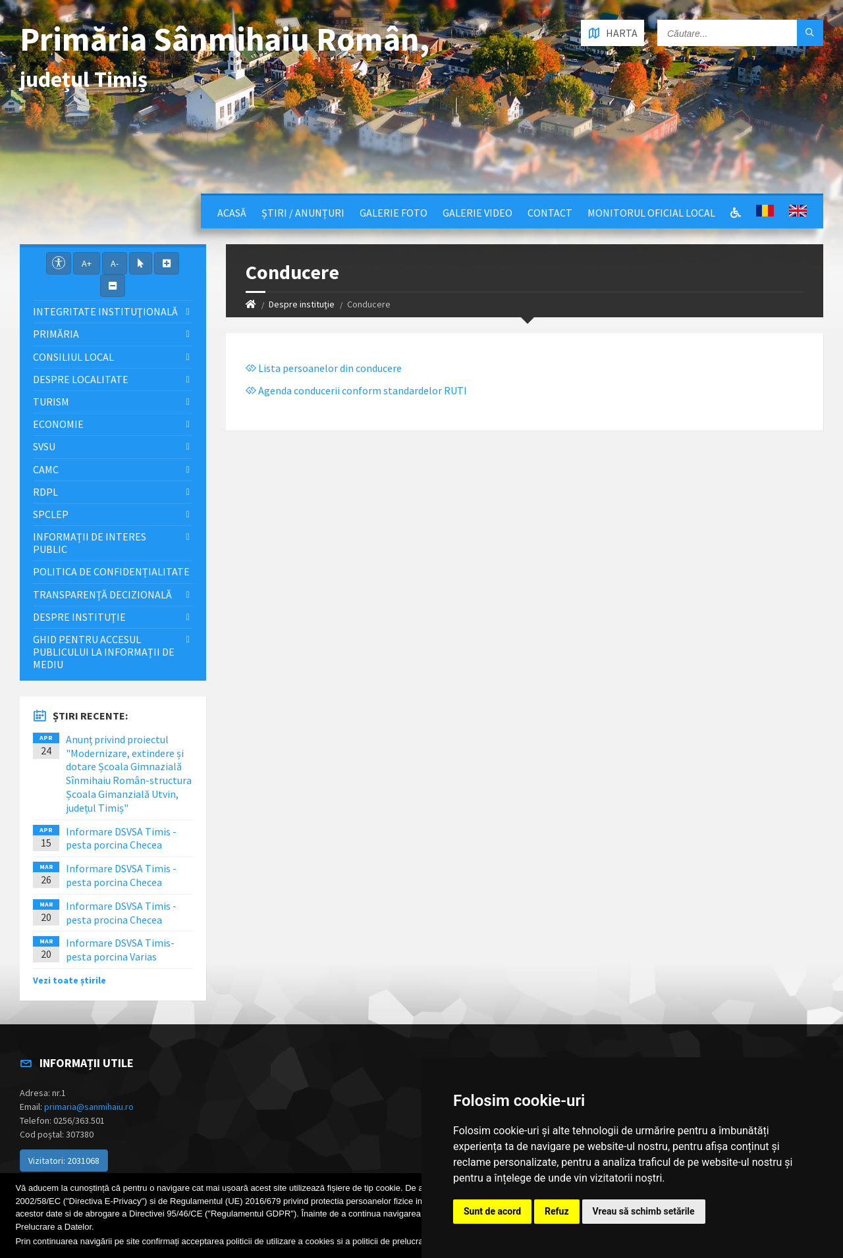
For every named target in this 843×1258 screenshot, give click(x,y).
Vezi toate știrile (69, 980)
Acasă (231, 212)
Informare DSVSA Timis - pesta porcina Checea (121, 838)
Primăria (56, 333)
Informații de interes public (89, 543)
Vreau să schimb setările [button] (644, 1211)
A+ (87, 263)
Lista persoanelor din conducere (324, 368)
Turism (51, 401)
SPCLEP (50, 514)
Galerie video (477, 212)
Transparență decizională (102, 594)
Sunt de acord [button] (492, 1211)
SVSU (44, 446)
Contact (550, 212)
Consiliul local (73, 356)
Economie (58, 424)
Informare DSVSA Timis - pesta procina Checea (121, 912)
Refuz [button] (557, 1211)
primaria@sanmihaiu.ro (89, 1107)
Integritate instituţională (105, 311)
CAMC (46, 469)
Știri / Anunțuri (302, 212)
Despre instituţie (302, 304)
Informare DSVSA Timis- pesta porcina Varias (120, 949)
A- (115, 263)
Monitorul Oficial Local (651, 212)
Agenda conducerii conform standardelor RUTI (356, 390)
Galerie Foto (393, 212)
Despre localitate (80, 379)
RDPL (45, 491)
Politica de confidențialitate (111, 571)
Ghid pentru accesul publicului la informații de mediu (104, 652)
